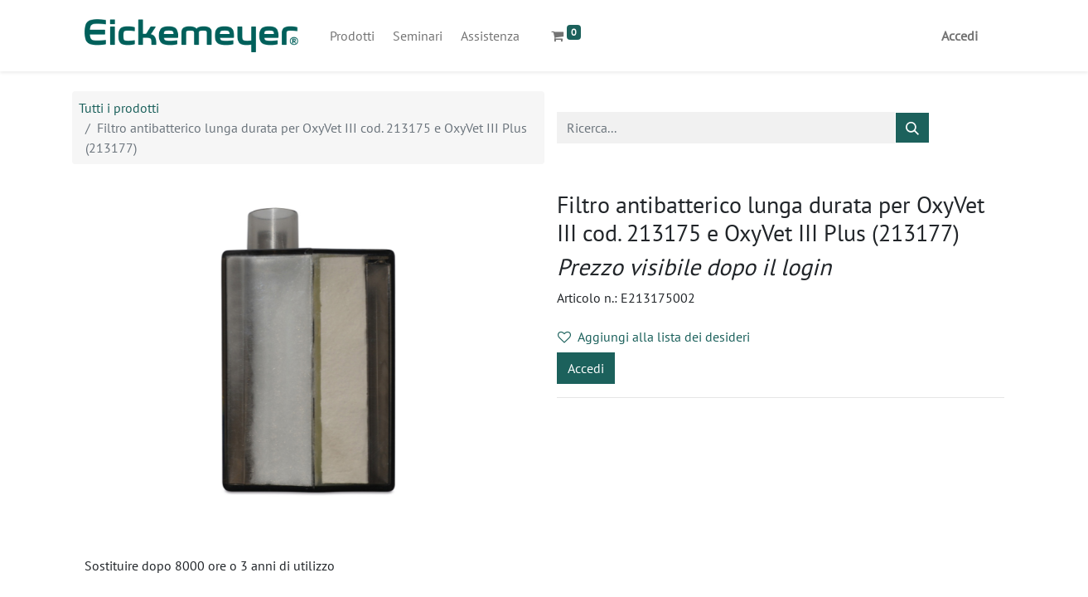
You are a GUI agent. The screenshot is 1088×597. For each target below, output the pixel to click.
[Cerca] (912, 127)
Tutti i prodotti (119, 108)
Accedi (959, 35)
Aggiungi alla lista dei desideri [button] (654, 336)
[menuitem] (352, 35)
